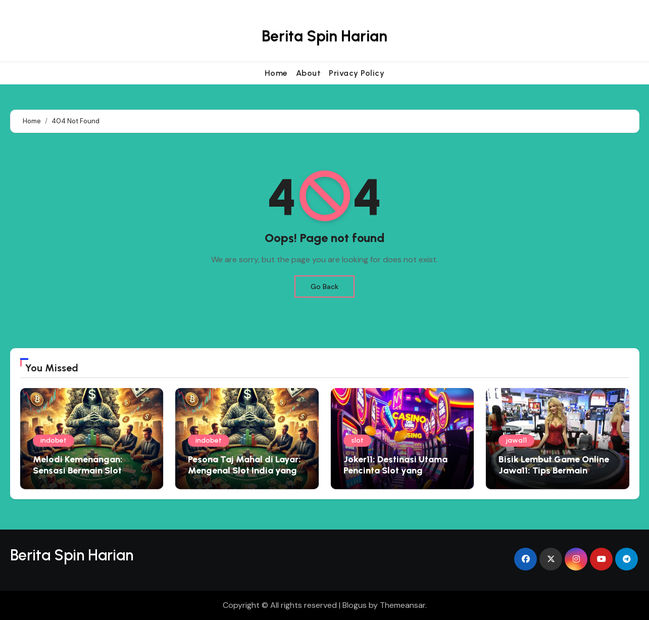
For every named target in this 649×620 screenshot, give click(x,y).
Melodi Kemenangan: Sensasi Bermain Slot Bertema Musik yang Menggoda (78, 476)
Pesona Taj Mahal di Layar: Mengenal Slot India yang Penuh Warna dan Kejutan (244, 470)
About (308, 73)
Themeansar (402, 605)
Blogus (354, 605)
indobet (53, 440)
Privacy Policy (356, 73)
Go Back (324, 286)
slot (357, 440)
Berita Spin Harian (324, 36)
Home (276, 73)
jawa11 (516, 440)
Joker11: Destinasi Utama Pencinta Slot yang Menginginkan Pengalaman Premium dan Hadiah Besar (401, 476)
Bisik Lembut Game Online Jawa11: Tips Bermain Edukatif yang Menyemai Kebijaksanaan (553, 476)
